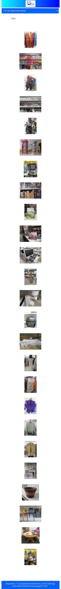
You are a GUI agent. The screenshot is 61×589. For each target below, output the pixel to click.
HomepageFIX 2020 (39, 586)
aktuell (13, 18)
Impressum (10, 583)
